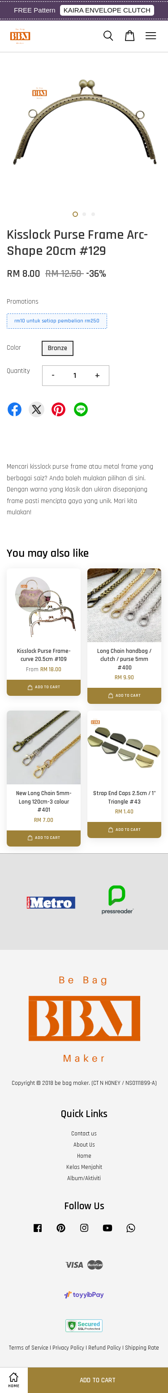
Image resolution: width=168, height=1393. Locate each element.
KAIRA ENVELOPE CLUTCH (107, 10)
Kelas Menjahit (84, 1167)
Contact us (84, 1133)
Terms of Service (28, 1347)
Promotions (23, 301)
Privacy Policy (68, 1347)
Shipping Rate (142, 1347)
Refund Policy (104, 1347)
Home (84, 1156)
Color (14, 347)
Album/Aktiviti (84, 1178)
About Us (84, 1144)
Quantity (18, 371)
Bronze (57, 348)
